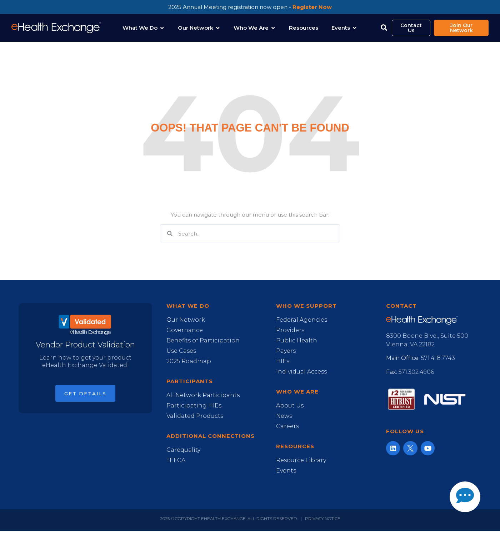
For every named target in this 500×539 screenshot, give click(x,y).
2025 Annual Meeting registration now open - (250, 7)
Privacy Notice (322, 518)
